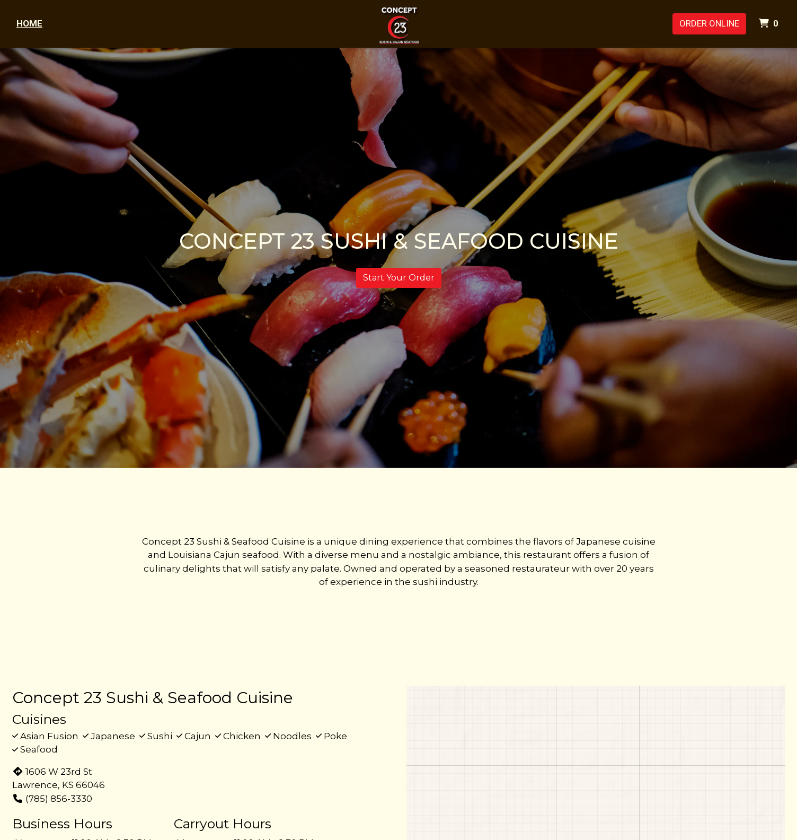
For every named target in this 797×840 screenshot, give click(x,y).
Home (29, 23)
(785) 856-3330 (52, 798)
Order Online (709, 23)
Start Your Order (399, 278)
